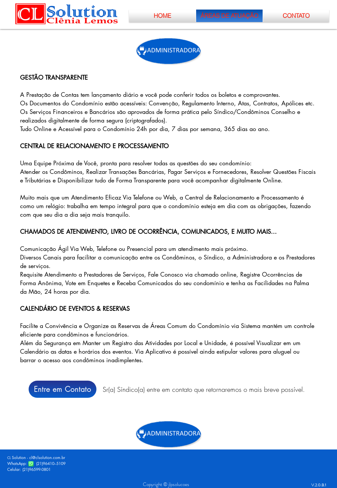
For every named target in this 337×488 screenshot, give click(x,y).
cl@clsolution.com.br (47, 457)
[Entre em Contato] (62, 389)
